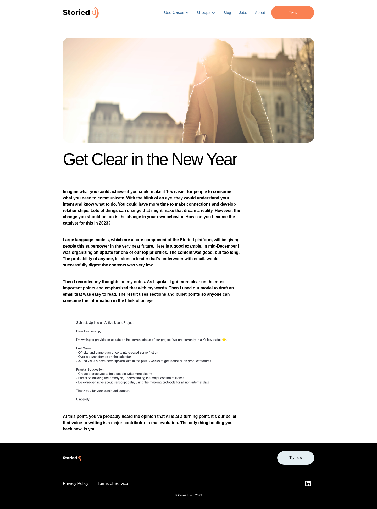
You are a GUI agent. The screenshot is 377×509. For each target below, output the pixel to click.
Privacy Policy (75, 483)
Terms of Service (113, 483)
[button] (177, 12)
